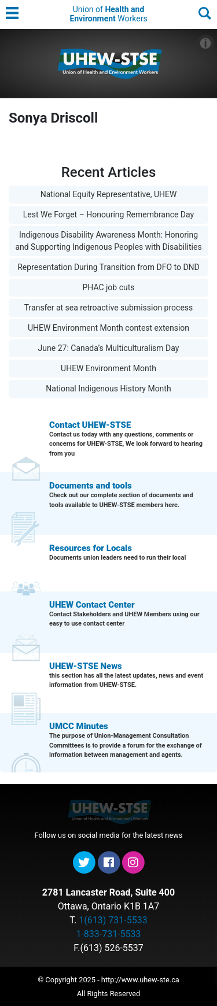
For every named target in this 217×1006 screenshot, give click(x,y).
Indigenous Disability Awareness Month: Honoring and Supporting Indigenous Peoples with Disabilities (108, 241)
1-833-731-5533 (108, 934)
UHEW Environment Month (108, 368)
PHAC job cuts (108, 287)
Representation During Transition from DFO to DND (108, 267)
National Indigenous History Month (108, 388)
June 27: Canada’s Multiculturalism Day (108, 348)
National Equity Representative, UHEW (109, 194)
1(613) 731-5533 (113, 920)
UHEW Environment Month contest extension (108, 327)
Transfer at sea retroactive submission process (108, 307)
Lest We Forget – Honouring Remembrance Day (108, 214)
